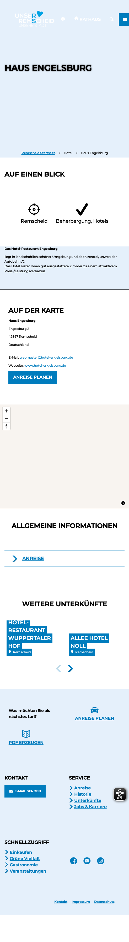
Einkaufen (21, 852)
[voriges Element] (58, 668)
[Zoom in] (6, 411)
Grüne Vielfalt (25, 858)
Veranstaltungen (28, 871)
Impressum (81, 902)
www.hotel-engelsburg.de (45, 365)
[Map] (64, 456)
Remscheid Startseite (38, 153)
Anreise (82, 788)
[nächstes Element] (70, 668)
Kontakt (60, 902)
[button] (87, 19)
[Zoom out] (6, 418)
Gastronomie (24, 864)
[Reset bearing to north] (6, 426)
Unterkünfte (87, 800)
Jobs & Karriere (90, 806)
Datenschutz (104, 902)
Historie (82, 794)
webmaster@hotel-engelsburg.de (46, 357)
